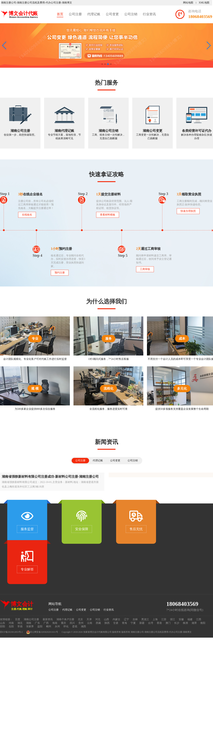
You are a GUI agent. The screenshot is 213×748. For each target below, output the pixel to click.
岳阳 (11, 626)
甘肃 (115, 623)
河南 (11, 623)
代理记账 (93, 14)
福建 (189, 619)
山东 (2, 623)
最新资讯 (48, 619)
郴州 (48, 626)
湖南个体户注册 (65, 619)
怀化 (66, 626)
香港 (159, 623)
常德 (19, 626)
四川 (72, 623)
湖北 (19, 623)
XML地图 (205, 2)
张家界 (30, 626)
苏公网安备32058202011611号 (42, 632)
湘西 (83, 626)
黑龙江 (145, 619)
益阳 (39, 626)
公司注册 (75, 14)
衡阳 (202, 623)
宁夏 (133, 623)
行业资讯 (149, 14)
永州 (57, 626)
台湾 (150, 623)
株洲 (185, 623)
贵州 (80, 623)
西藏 (98, 623)
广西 (46, 623)
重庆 (63, 623)
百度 (17, 619)
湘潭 (194, 623)
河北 (97, 619)
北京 (80, 619)
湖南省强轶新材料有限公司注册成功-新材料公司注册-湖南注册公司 (50, 476)
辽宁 (126, 619)
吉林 (135, 619)
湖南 (28, 623)
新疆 (141, 623)
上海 (155, 619)
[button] (208, 46)
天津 (89, 619)
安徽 (181, 619)
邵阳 (2, 626)
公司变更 (112, 14)
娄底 (74, 626)
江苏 (163, 619)
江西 (198, 619)
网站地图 (189, 2)
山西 (106, 619)
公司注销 (130, 14)
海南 (54, 623)
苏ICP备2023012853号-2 (11, 632)
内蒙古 (116, 619)
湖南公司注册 (31, 619)
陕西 (107, 623)
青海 (124, 623)
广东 (37, 623)
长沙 (176, 623)
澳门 (168, 623)
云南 (89, 623)
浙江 (172, 619)
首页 (60, 14)
